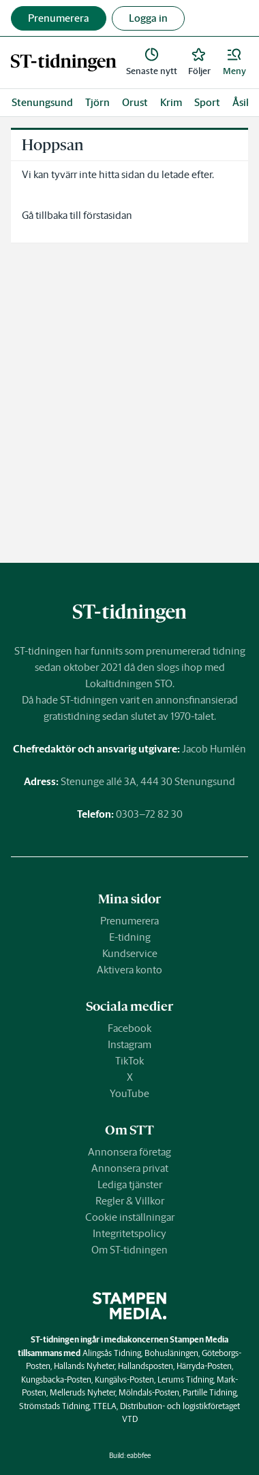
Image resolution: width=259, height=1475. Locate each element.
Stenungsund (42, 102)
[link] (64, 62)
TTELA (105, 1406)
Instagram (129, 1044)
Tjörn (97, 102)
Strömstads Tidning (54, 1406)
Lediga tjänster (129, 1184)
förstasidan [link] (107, 215)
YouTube (129, 1093)
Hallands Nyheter (84, 1366)
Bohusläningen (171, 1353)
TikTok (129, 1060)
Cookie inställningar (129, 1217)
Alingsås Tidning (111, 1353)
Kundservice (129, 953)
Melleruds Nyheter (82, 1392)
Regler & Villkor (129, 1200)
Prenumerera (129, 920)
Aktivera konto (129, 969)
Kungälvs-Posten (124, 1379)
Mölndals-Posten (149, 1392)
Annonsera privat (129, 1168)
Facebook (129, 1028)
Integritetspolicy (129, 1233)
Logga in (148, 18)
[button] (234, 62)
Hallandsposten (145, 1366)
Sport (207, 102)
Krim (171, 102)
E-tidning (130, 937)
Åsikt (244, 102)
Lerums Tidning (185, 1379)
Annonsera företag (129, 1151)
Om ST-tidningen (129, 1249)
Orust (135, 102)
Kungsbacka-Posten (56, 1379)
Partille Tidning (210, 1392)
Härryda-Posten (204, 1366)
